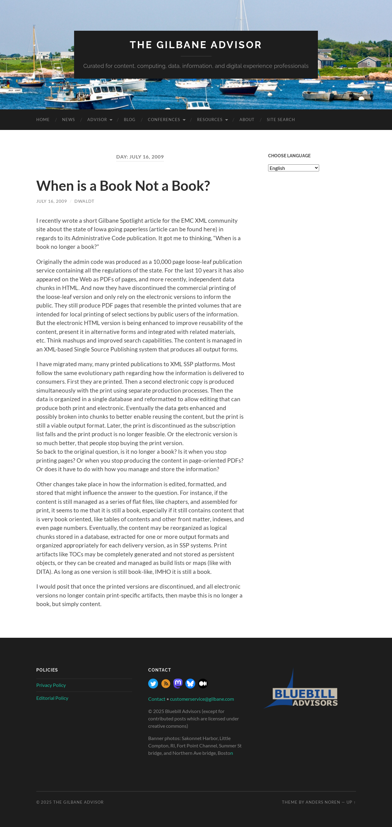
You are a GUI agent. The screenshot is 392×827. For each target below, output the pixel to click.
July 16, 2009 (51, 201)
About (247, 119)
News (68, 119)
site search (281, 119)
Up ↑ (351, 802)
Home (43, 119)
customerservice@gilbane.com (202, 699)
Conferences (164, 119)
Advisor (97, 119)
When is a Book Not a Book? (123, 185)
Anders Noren (323, 802)
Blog (130, 119)
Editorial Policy (52, 698)
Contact (156, 699)
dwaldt (84, 201)
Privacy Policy (51, 685)
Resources (210, 119)
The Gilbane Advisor (196, 44)
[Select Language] (293, 167)
